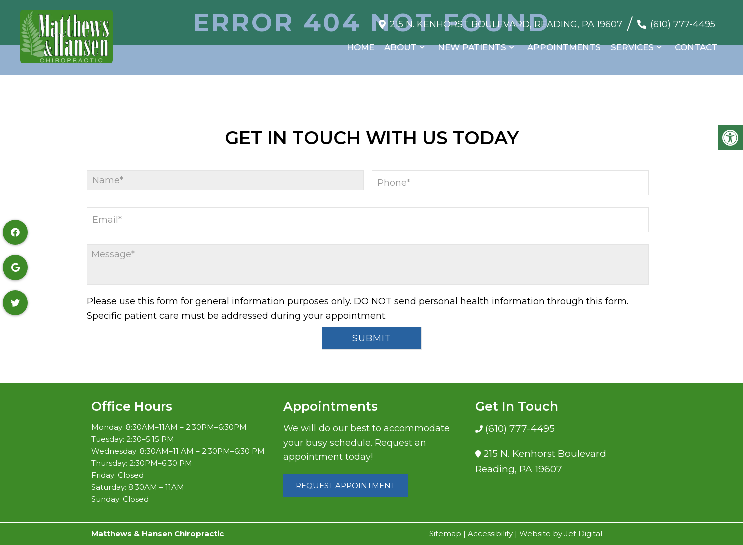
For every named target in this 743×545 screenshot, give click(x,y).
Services (632, 43)
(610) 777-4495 (682, 19)
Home (360, 43)
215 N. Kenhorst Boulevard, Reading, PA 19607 (506, 19)
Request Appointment (345, 485)
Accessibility (490, 533)
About (400, 43)
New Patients (472, 43)
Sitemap (445, 533)
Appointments (564, 43)
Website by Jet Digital (560, 533)
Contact (696, 43)
